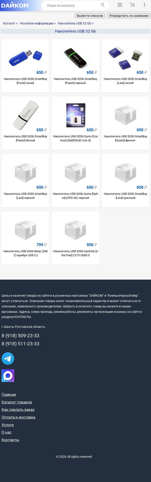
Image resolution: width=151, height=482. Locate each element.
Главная (9, 394)
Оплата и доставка (18, 417)
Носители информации (38, 23)
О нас (6, 432)
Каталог (10, 23)
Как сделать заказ (18, 409)
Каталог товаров (17, 402)
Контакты (10, 440)
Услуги (8, 425)
